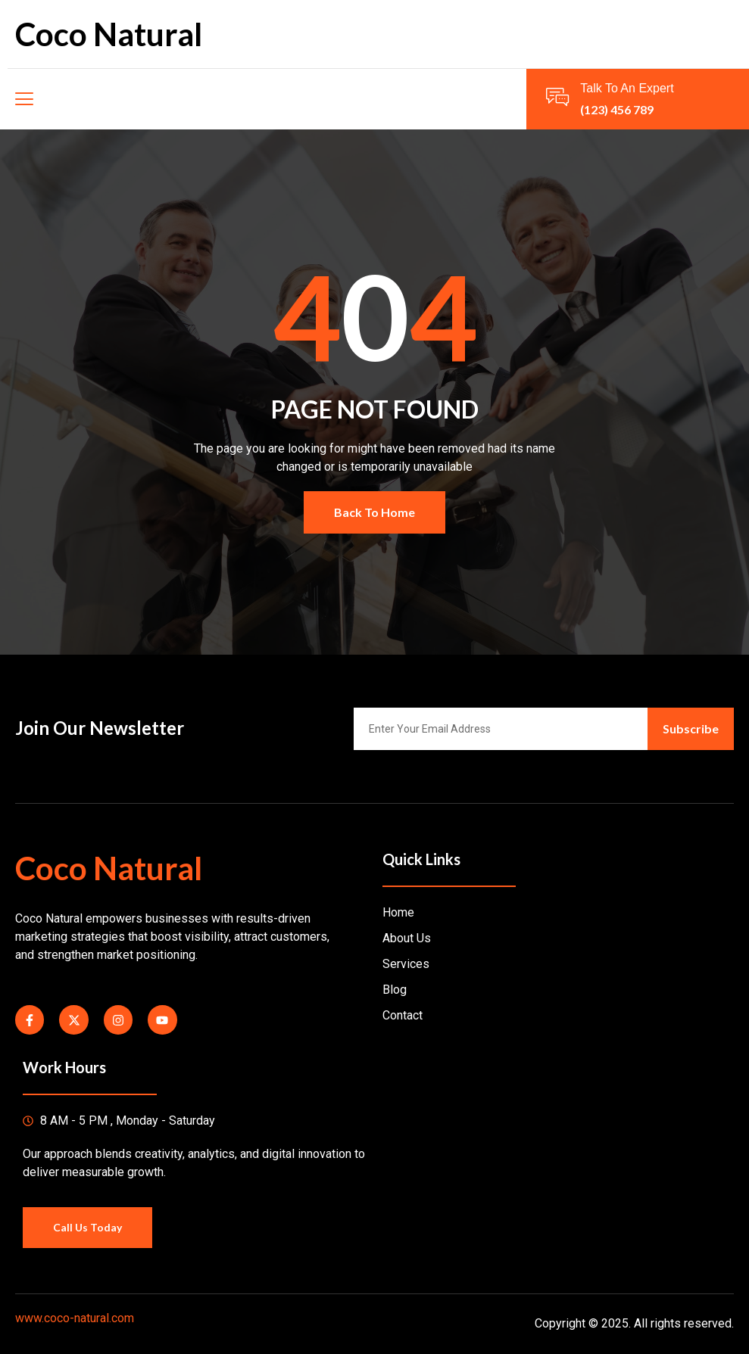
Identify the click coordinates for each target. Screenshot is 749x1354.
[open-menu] (23, 99)
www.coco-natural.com (74, 1318)
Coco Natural (108, 34)
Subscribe (691, 728)
